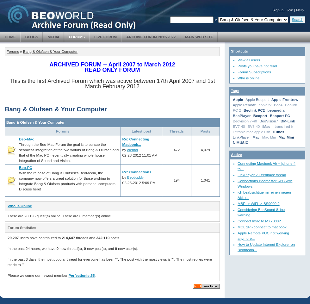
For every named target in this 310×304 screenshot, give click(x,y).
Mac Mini (286, 137)
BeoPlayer (242, 116)
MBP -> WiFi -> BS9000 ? (259, 204)
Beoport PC (280, 116)
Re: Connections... (138, 172)
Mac (255, 137)
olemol (132, 150)
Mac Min (269, 137)
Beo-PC (25, 168)
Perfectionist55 (82, 275)
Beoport (260, 116)
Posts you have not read (257, 66)
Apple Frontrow (284, 100)
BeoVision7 (269, 121)
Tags (235, 91)
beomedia (276, 110)
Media (53, 37)
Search (297, 20)
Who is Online (20, 206)
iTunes (278, 132)
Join (290, 10)
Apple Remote (244, 105)
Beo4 (278, 105)
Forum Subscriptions (254, 72)
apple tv (264, 105)
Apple (238, 100)
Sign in (278, 10)
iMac (266, 126)
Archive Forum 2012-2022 (151, 37)
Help (300, 10)
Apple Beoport (257, 100)
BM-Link (288, 121)
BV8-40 (254, 126)
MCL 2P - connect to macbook (262, 227)
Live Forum (105, 37)
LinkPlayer (241, 137)
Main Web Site (199, 37)
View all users (249, 60)
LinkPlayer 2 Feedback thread (262, 175)
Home (10, 37)
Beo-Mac (26, 139)
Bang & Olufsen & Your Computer (50, 51)
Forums (77, 37)
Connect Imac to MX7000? (259, 221)
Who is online (248, 78)
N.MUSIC (240, 143)
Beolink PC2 (254, 110)
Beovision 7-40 (245, 121)
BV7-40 (239, 126)
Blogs (31, 37)
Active (236, 155)
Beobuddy (135, 177)
